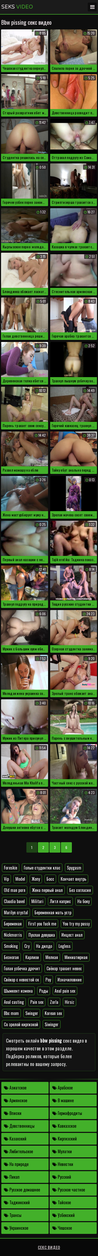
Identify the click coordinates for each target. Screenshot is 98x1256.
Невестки (62, 1164)
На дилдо (44, 946)
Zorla (54, 1002)
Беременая (13, 924)
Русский (61, 1177)
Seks (17, 7)
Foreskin (10, 868)
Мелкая (51, 957)
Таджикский (17, 1202)
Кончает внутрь (73, 879)
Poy (48, 979)
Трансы (12, 1215)
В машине (63, 1100)
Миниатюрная (76, 957)
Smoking (11, 946)
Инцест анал (72, 935)
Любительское (18, 1151)
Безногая (11, 957)
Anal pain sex (65, 991)
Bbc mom (11, 1013)
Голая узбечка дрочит (22, 968)
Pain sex (36, 1002)
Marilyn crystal (16, 912)
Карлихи (32, 957)
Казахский (15, 1139)
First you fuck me (42, 924)
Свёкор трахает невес (64, 968)
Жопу (36, 879)
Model (20, 879)
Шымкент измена (18, 991)
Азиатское (15, 1087)
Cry (27, 946)
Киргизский (64, 1139)
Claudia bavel (14, 901)
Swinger (31, 1013)
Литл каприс (60, 901)
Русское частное (68, 1190)
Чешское (62, 1228)
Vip (6, 879)
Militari (37, 901)
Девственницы (19, 1126)
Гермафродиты (67, 1113)
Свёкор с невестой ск (21, 979)
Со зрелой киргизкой (21, 1024)
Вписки (12, 1113)
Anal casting (14, 1002)
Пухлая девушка (41, 935)
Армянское (15, 1100)
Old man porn (14, 890)
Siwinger (52, 1024)
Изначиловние (69, 979)
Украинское (16, 1228)
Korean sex (53, 1013)
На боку (83, 901)
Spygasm (74, 868)
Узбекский (63, 1215)
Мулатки (62, 1151)
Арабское (62, 1087)
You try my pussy (76, 924)
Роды (43, 991)
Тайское (61, 1202)
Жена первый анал (47, 890)
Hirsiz (69, 1002)
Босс (50, 879)
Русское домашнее (22, 1190)
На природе (16, 1164)
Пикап (12, 1177)
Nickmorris (13, 935)
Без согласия (80, 890)
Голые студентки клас (42, 868)
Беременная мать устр (52, 912)
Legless (65, 946)
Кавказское (64, 1126)
